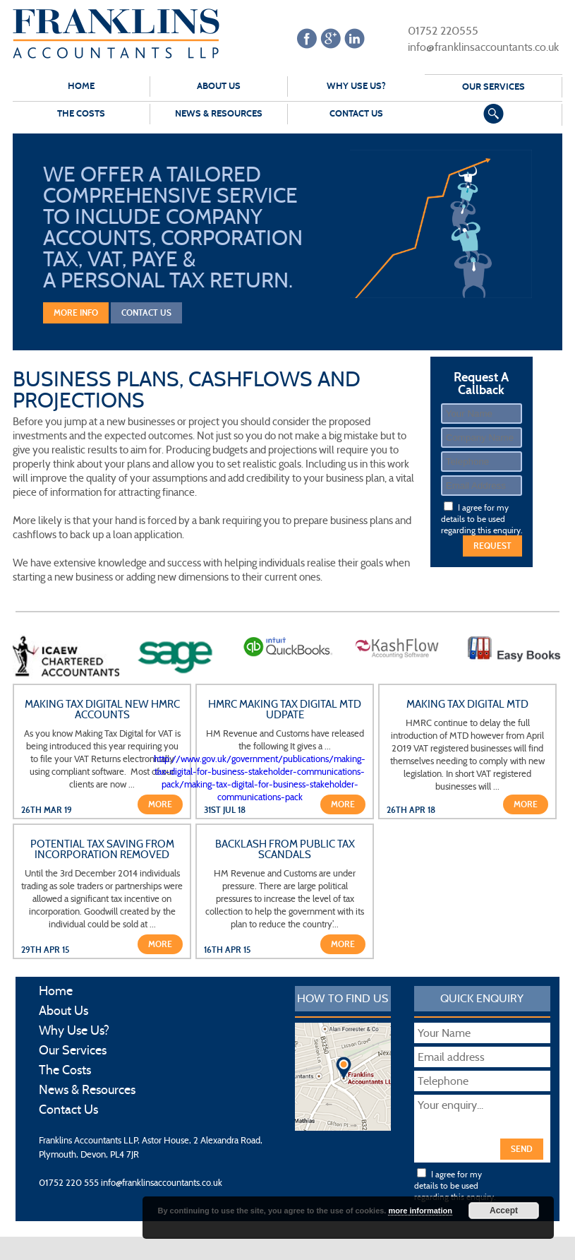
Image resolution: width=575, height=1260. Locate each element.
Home (81, 86)
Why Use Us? (356, 86)
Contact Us (356, 113)
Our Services (493, 87)
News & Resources (218, 113)
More (160, 804)
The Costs (81, 113)
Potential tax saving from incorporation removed (102, 849)
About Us (219, 86)
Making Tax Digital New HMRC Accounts (102, 709)
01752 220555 (433, 30)
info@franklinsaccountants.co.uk (474, 46)
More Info (76, 313)
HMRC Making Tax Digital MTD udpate (284, 709)
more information (420, 1210)
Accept (504, 1211)
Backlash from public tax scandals (285, 849)
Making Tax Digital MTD (467, 704)
